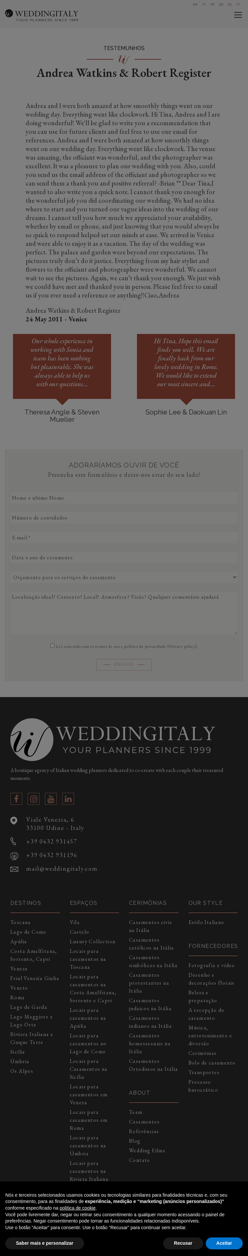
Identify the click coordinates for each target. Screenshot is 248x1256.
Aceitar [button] (224, 1243)
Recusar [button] (183, 1243)
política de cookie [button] (77, 1208)
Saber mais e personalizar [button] (44, 1243)
